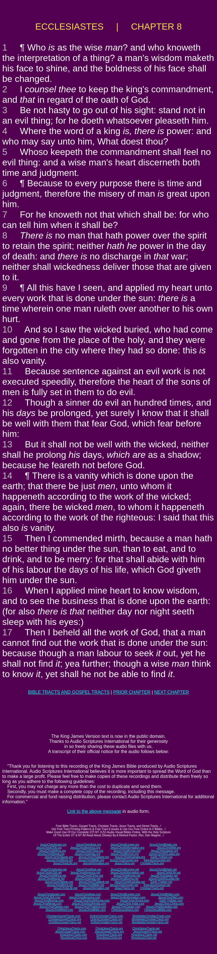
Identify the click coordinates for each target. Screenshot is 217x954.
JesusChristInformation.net (127, 872)
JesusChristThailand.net (94, 881)
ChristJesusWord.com (125, 909)
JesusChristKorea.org (126, 850)
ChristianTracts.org (152, 863)
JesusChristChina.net (89, 875)
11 (7, 371)
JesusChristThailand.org (94, 857)
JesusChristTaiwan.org (59, 857)
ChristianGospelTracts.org (64, 919)
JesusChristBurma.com (49, 900)
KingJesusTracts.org (109, 934)
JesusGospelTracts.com (70, 931)
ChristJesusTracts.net (145, 928)
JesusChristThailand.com (90, 906)
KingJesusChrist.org (109, 937)
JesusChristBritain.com (165, 894)
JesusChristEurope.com (125, 894)
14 (7, 476)
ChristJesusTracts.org (109, 928)
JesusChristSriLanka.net (164, 878)
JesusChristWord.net (60, 885)
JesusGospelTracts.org (109, 931)
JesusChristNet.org (169, 847)
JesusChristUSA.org (49, 847)
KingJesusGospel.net (157, 885)
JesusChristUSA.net (49, 872)
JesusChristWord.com (59, 909)
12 (7, 402)
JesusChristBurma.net (124, 878)
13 (7, 444)
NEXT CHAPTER (171, 692)
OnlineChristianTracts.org (106, 919)
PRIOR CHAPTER (132, 692)
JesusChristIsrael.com (51, 894)
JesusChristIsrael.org (53, 844)
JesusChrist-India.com (130, 903)
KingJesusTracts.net (144, 934)
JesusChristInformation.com (128, 897)
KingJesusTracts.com (73, 934)
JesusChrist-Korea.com (134, 900)
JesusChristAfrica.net (52, 875)
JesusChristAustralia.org (129, 857)
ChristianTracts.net (152, 888)
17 (7, 632)
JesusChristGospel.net (124, 885)
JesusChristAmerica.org (85, 847)
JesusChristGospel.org (124, 860)
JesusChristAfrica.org (52, 850)
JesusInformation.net (96, 888)
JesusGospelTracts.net (147, 931)
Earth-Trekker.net (161, 881)
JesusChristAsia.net (88, 869)
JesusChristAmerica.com (84, 897)
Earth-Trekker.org (161, 857)
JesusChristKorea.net (126, 875)
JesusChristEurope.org (124, 844)
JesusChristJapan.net (164, 875)
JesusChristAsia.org (88, 844)
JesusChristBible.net (91, 885)
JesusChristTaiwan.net (59, 881)
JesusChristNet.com (170, 897)
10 (7, 329)
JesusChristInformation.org (127, 847)
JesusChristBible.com (92, 909)
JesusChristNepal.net (51, 878)
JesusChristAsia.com (88, 894)
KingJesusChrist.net (144, 937)
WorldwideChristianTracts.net (150, 922)
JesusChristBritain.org (163, 844)
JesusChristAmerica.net (85, 872)
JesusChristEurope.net (124, 869)
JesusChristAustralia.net (129, 881)
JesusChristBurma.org (125, 853)
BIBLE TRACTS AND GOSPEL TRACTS (69, 692)
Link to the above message (94, 811)
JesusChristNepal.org (50, 853)
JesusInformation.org (96, 863)
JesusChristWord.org (59, 860)
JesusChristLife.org (65, 863)
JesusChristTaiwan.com (54, 906)
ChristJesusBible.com (158, 909)
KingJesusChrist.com (73, 937)
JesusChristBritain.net (163, 869)
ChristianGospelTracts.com (63, 916)
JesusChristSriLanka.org (164, 853)
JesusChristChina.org (89, 850)
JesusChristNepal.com (47, 903)
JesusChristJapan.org (164, 850)
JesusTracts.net (124, 888)
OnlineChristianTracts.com (106, 916)
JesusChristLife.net (169, 872)
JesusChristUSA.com (47, 897)
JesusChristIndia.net (88, 878)
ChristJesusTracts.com (71, 928)
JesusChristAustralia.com (162, 906)
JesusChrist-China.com (169, 903)
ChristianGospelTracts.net (65, 922)
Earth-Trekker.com (171, 900)
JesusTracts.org (125, 863)
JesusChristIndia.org (87, 853)
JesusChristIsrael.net (53, 869)
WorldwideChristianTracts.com (152, 916)
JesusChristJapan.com (126, 906)
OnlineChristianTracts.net (106, 922)
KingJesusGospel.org (157, 860)
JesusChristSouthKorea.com (92, 900)
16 (7, 590)
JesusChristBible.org (91, 860)
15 (7, 538)
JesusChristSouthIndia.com (89, 903)
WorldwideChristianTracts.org (150, 919)
